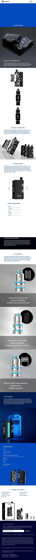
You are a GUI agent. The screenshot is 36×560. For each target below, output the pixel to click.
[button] (9, 188)
